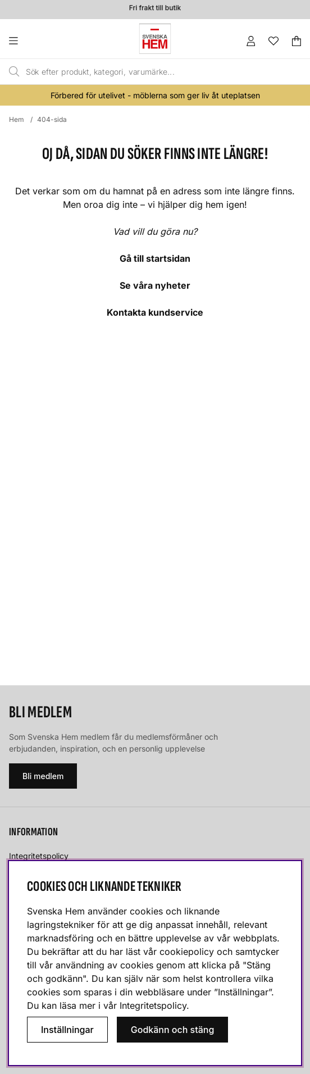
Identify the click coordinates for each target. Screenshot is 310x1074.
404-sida (52, 119)
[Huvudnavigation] (36, 41)
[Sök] (137, 71)
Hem (16, 119)
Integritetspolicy (39, 856)
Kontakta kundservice (155, 312)
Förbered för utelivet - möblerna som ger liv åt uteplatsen (155, 95)
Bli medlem (42, 776)
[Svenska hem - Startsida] (155, 39)
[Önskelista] (273, 41)
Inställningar (67, 1029)
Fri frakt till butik (155, 8)
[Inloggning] (251, 41)
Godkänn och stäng (173, 1029)
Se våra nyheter (155, 285)
